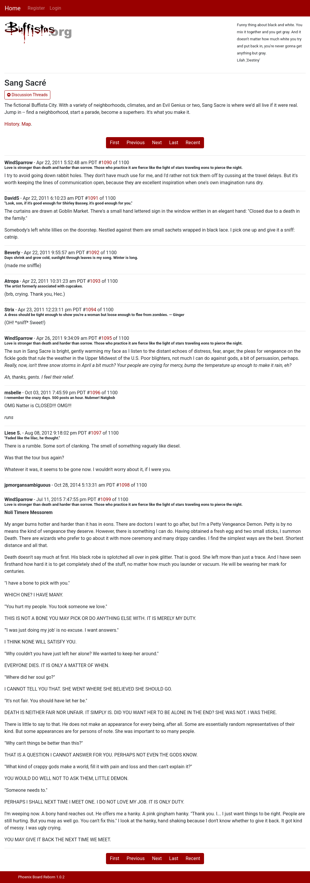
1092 (94, 252)
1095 (106, 338)
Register (36, 8)
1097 (96, 433)
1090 (106, 162)
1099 (105, 499)
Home (13, 8)
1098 (124, 485)
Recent (192, 142)
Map (26, 124)
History (11, 124)
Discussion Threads (27, 94)
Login (55, 8)
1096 (95, 392)
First (114, 142)
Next (157, 142)
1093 (95, 281)
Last (173, 142)
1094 (91, 309)
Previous (136, 142)
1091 (93, 198)
